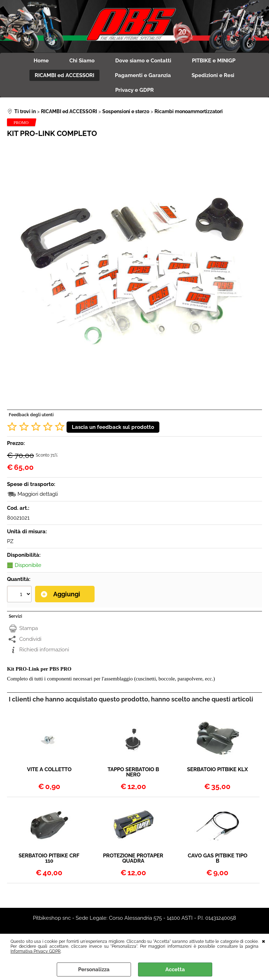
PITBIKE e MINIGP (214, 61)
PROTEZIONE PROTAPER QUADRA (133, 859)
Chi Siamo (82, 61)
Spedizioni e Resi (213, 76)
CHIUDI (263, 940)
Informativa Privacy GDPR (36, 951)
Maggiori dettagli (38, 495)
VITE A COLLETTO (49, 770)
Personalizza (94, 969)
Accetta (175, 969)
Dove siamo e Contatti (144, 61)
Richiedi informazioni (44, 650)
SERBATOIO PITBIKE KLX (217, 770)
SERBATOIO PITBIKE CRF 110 (49, 859)
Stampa (28, 629)
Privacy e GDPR (134, 91)
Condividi (30, 640)
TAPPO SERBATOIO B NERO (133, 773)
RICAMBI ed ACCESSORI (64, 76)
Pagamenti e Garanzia (143, 76)
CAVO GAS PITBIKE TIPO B (217, 859)
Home (40, 61)
